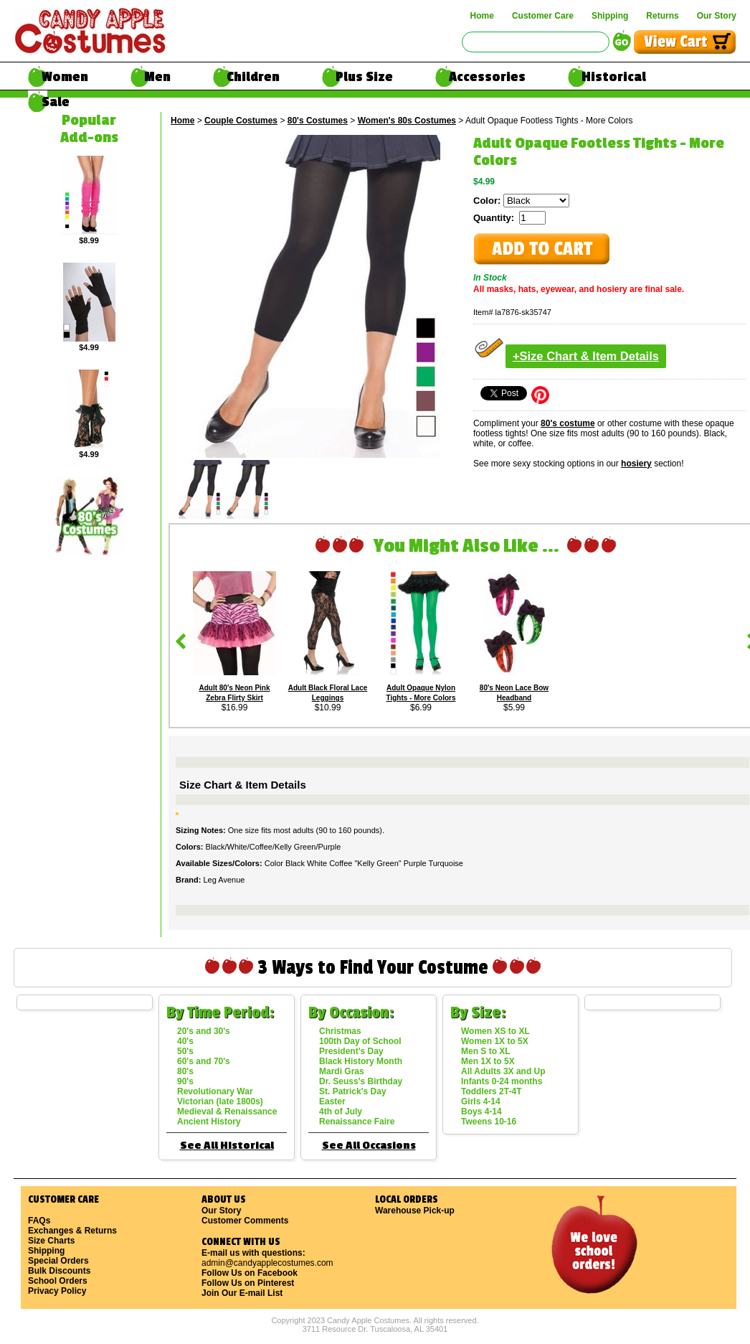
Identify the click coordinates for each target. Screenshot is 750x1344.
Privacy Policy (57, 1291)
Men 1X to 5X (488, 1061)
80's (185, 1071)
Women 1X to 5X (494, 1041)
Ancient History (209, 1122)
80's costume (568, 423)
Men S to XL (486, 1051)
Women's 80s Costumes (407, 121)
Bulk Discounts (59, 1271)
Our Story (716, 16)
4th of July (340, 1111)
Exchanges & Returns (72, 1231)
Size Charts (51, 1241)
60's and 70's (203, 1061)
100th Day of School (360, 1041)
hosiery (636, 464)
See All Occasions (369, 1145)
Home (482, 16)
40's (185, 1041)
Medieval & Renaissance (227, 1111)
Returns (662, 16)
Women (65, 77)
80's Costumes (318, 121)
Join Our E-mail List (242, 1293)
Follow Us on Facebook (249, 1273)
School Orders (57, 1281)
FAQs (39, 1221)
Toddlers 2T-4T (491, 1091)
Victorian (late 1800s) (220, 1101)
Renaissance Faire (356, 1122)
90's (185, 1081)
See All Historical (227, 1145)
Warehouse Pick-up (415, 1211)
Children (253, 77)
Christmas (340, 1031)
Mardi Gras (341, 1071)
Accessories (487, 77)
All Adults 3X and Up (503, 1071)
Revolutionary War (215, 1091)
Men (157, 77)
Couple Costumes (240, 121)
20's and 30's (203, 1031)
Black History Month (360, 1061)
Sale (56, 102)
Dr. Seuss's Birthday (360, 1081)
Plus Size (364, 77)
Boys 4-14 (481, 1111)
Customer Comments (244, 1221)
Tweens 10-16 (488, 1122)
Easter (332, 1101)
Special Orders (58, 1261)
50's (185, 1051)
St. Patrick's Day (352, 1091)
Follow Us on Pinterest (247, 1283)
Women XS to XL (495, 1031)
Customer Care (543, 16)
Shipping (610, 16)
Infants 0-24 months (501, 1081)
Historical (614, 77)
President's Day (351, 1051)
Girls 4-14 (480, 1101)
